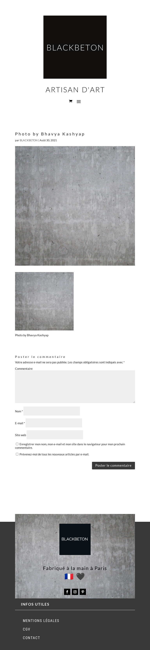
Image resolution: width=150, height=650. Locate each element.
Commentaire (24, 368)
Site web (20, 435)
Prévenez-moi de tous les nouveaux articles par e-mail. (54, 454)
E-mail (20, 423)
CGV (26, 629)
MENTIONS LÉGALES (41, 620)
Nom (19, 411)
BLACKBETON (29, 140)
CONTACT (31, 638)
